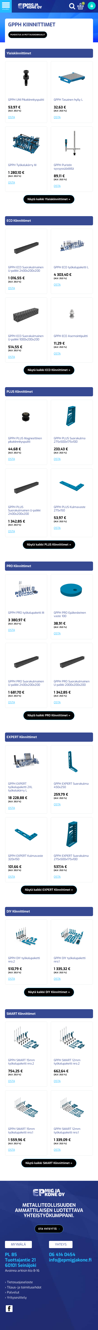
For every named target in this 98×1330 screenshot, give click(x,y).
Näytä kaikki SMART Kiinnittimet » (48, 1163)
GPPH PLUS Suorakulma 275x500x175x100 (69, 440)
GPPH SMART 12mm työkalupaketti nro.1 (67, 1130)
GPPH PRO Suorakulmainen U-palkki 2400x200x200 (26, 683)
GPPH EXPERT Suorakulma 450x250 (71, 785)
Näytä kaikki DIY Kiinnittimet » (49, 992)
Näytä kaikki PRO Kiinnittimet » (48, 715)
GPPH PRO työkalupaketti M (26, 613)
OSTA (11, 117)
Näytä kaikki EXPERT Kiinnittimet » (49, 890)
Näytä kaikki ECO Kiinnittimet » (49, 370)
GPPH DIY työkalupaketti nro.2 (24, 959)
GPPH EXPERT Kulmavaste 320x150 (25, 857)
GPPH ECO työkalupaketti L (71, 267)
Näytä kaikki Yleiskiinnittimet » (48, 199)
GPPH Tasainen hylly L (68, 100)
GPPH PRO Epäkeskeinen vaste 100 (70, 614)
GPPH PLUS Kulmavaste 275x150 (69, 508)
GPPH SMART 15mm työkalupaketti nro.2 (21, 1062)
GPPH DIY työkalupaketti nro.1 (69, 959)
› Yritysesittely (16, 1297)
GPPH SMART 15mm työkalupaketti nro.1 (21, 1130)
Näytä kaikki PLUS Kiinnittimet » (49, 545)
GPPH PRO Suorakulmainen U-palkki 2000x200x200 (71, 683)
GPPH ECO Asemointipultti (71, 336)
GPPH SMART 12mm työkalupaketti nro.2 (67, 1062)
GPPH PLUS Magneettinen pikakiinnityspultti (25, 440)
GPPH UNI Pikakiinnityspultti (26, 100)
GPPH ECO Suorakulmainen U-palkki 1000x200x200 (25, 337)
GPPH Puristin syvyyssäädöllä (64, 166)
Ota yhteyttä (47, 1229)
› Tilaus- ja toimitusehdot (23, 1287)
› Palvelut (12, 1292)
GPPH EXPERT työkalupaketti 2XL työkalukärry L (20, 787)
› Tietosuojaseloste (19, 1282)
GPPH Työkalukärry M (22, 165)
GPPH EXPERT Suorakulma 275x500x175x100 (71, 857)
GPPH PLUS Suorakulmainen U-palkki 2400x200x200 (24, 510)
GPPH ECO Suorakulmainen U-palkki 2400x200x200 (25, 269)
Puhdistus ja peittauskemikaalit (27, 34)
